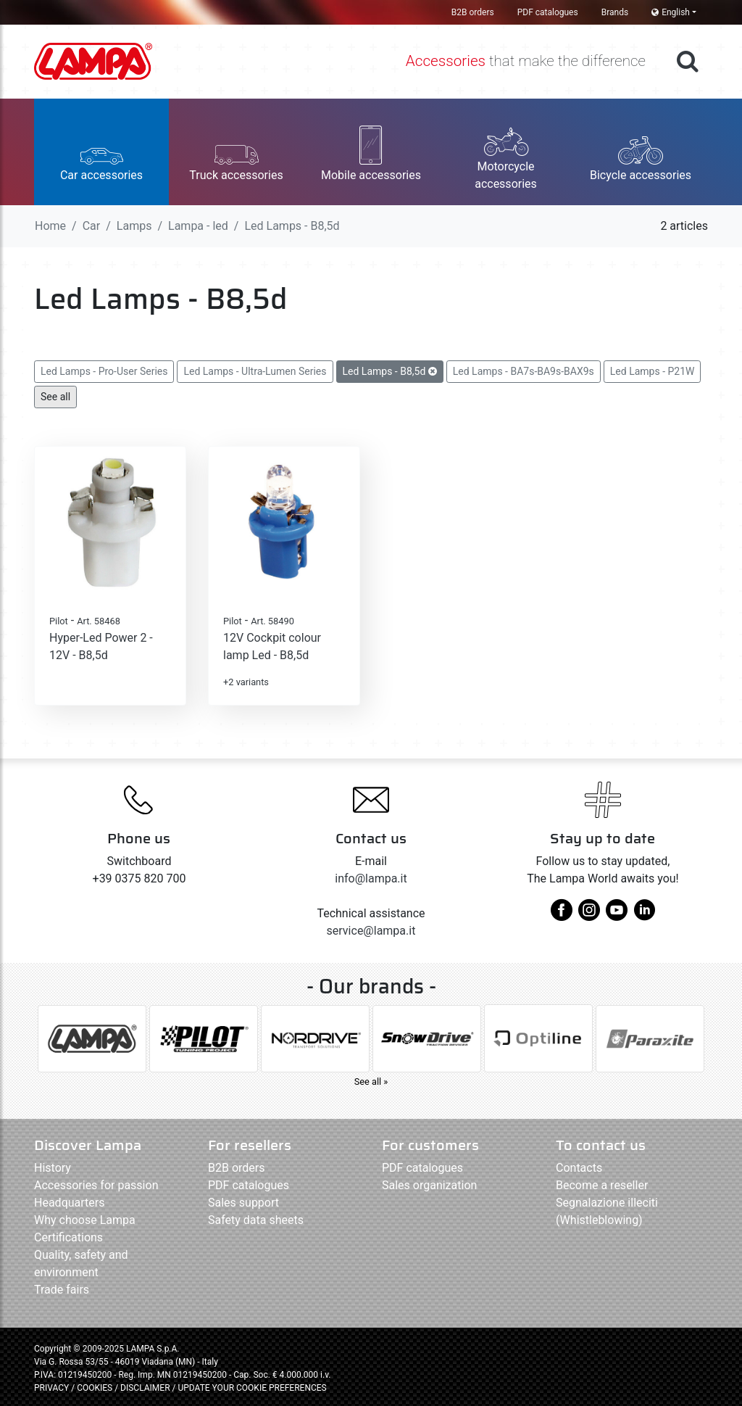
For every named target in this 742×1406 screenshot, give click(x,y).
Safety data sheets (256, 1220)
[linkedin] (644, 915)
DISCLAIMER (146, 1388)
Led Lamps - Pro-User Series (104, 371)
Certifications (68, 1237)
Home (50, 226)
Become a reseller (602, 1185)
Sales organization (429, 1185)
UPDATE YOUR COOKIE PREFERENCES (252, 1388)
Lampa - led (198, 226)
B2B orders (472, 12)
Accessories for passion (96, 1185)
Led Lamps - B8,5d (390, 371)
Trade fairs (61, 1290)
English (670, 12)
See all (55, 396)
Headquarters (69, 1202)
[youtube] (617, 915)
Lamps (134, 226)
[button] (101, 152)
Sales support (243, 1202)
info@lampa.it (371, 878)
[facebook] (561, 915)
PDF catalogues (547, 12)
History (52, 1168)
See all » (371, 1081)
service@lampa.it (371, 931)
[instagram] (589, 915)
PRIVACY (51, 1388)
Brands (614, 12)
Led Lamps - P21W (652, 371)
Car (92, 226)
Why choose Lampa (85, 1220)
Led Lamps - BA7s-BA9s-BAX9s (523, 371)
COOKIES (94, 1388)
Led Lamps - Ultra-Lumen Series (254, 371)
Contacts (579, 1168)
